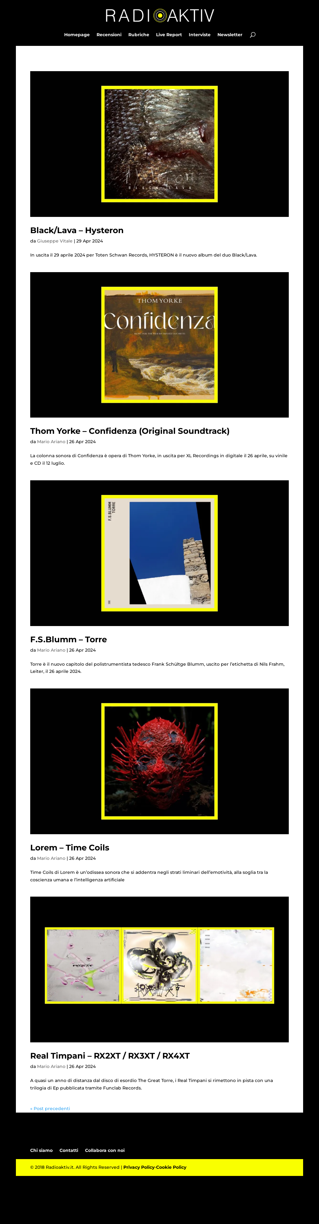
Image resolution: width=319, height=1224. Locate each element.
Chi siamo (41, 1150)
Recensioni (109, 34)
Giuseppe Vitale (55, 241)
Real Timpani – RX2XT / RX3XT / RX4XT (110, 1056)
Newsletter (229, 34)
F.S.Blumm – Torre (68, 639)
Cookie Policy (171, 1167)
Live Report (169, 34)
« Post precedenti (50, 1108)
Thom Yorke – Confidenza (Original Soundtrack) (130, 431)
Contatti (69, 1150)
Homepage (77, 34)
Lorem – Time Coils (69, 848)
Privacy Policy (139, 1167)
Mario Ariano (51, 441)
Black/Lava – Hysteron (77, 230)
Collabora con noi (105, 1150)
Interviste (200, 34)
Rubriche (138, 34)
